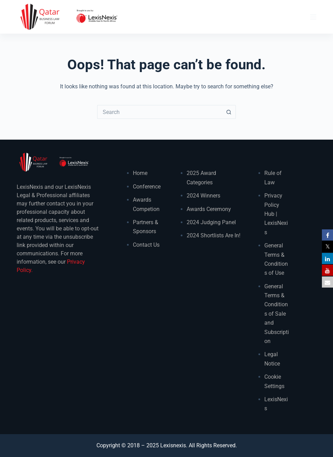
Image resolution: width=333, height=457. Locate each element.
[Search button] (229, 112)
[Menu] (313, 17)
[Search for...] (159, 112)
